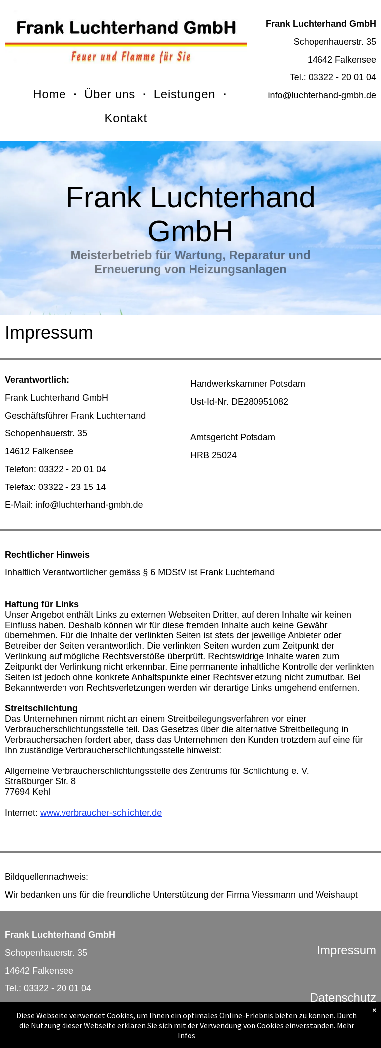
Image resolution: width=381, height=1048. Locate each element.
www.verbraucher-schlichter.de (101, 813)
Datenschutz (343, 997)
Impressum (346, 950)
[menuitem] (51, 94)
